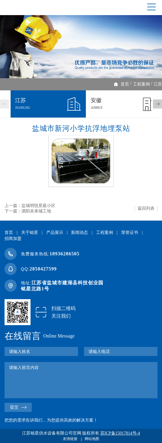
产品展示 (54, 232)
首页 (125, 84)
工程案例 (141, 84)
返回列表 (146, 208)
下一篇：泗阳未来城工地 (28, 211)
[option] (81, 46)
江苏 (158, 84)
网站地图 (92, 439)
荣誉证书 (129, 232)
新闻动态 (79, 232)
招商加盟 (13, 238)
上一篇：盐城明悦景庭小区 (30, 205)
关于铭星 (29, 232)
